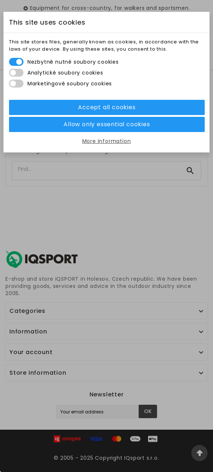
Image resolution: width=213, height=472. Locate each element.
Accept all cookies (106, 107)
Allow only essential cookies (107, 124)
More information (106, 141)
